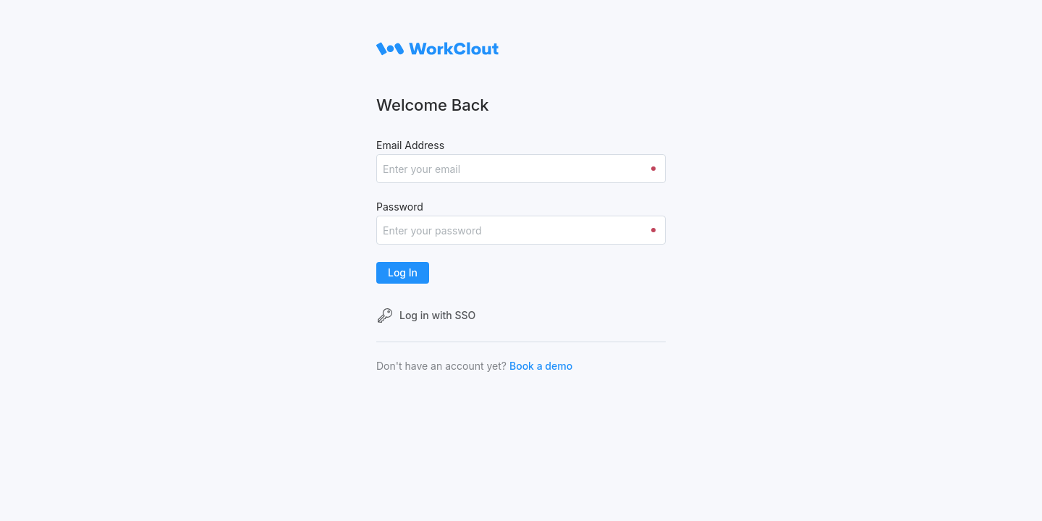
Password (399, 206)
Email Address (410, 145)
